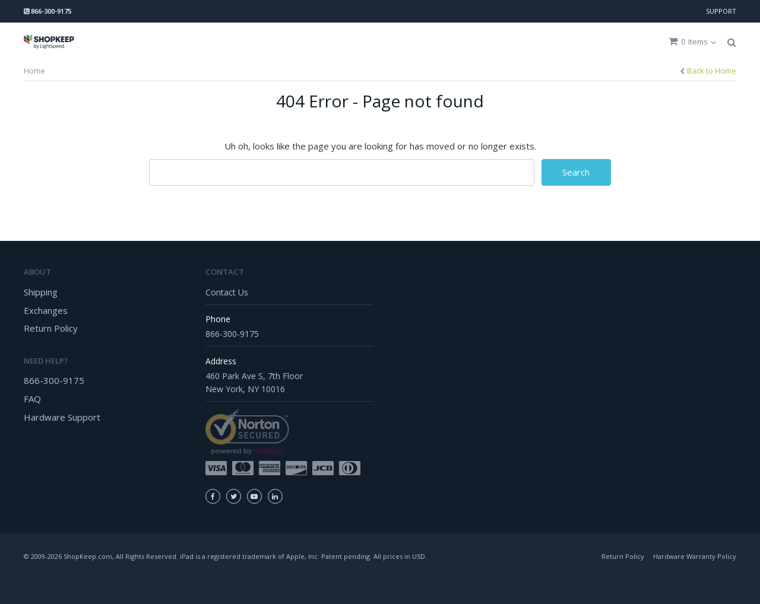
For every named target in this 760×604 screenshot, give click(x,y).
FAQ (32, 399)
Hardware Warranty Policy (694, 556)
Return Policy (51, 328)
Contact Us (226, 292)
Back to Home (711, 70)
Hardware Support (62, 417)
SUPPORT (721, 11)
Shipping (41, 292)
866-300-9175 (54, 380)
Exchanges (46, 310)
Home (34, 70)
